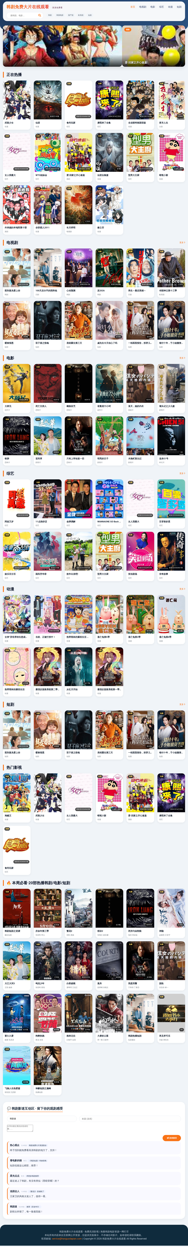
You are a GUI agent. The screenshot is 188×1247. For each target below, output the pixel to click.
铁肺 (7, 458)
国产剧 (70, 15)
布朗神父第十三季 (168, 290)
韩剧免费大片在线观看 (34, 6)
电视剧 (142, 6)
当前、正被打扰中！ (45, 637)
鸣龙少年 (40, 983)
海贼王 (8, 815)
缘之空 (100, 227)
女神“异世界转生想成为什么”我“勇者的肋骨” (26, 637)
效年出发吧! (72, 574)
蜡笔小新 (163, 175)
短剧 (179, 6)
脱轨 (161, 983)
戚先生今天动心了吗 (107, 343)
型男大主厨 (133, 175)
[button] (89, 63)
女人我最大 (10, 175)
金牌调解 (71, 521)
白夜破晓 (71, 983)
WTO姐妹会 (41, 175)
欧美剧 (80, 15)
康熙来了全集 (104, 122)
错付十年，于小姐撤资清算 (172, 343)
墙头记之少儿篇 (167, 406)
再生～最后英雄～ (137, 290)
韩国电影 (59, 15)
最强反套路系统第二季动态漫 (50, 689)
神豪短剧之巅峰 (43, 1088)
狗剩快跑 (40, 1036)
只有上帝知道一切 (75, 458)
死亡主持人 (41, 406)
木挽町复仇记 (134, 458)
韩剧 (50, 15)
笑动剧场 (132, 574)
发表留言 (172, 1139)
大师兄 (8, 406)
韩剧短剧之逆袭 (12, 931)
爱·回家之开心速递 (76, 175)
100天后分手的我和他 (46, 290)
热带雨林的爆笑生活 (15, 689)
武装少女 (9, 122)
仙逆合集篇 (102, 175)
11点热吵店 (41, 521)
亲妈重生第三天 (74, 343)
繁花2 (69, 931)
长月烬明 (71, 227)
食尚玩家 (71, 122)
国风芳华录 (41, 574)
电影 (152, 6)
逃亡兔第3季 (134, 637)
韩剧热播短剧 (134, 1036)
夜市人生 (163, 122)
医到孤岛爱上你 (12, 290)
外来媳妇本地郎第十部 (16, 227)
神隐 (161, 931)
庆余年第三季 (42, 931)
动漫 (170, 6)
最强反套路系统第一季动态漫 (111, 689)
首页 (132, 6)
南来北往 (71, 1036)
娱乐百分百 (10, 574)
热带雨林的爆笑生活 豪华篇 (80, 637)
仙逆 (38, 122)
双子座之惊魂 (42, 343)
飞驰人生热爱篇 (12, 1088)
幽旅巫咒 (71, 406)
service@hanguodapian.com (67, 1240)
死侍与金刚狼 (134, 931)
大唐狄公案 (102, 1036)
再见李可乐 (164, 1036)
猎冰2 (100, 931)
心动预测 (71, 290)
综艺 (161, 6)
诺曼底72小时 (104, 406)
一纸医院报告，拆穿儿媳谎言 (142, 343)
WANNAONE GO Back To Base (112, 521)
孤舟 (99, 983)
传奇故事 (163, 574)
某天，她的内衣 (136, 406)
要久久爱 (9, 1036)
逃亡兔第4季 (165, 637)
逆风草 (39, 458)
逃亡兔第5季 (103, 637)
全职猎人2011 (42, 227)
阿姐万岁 (9, 521)
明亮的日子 (102, 458)
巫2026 (101, 290)
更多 (182, 242)
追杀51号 (163, 458)
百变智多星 (164, 521)
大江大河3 (10, 983)
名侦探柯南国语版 (137, 122)
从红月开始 (72, 689)
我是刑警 (132, 983)
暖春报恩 (9, 343)
